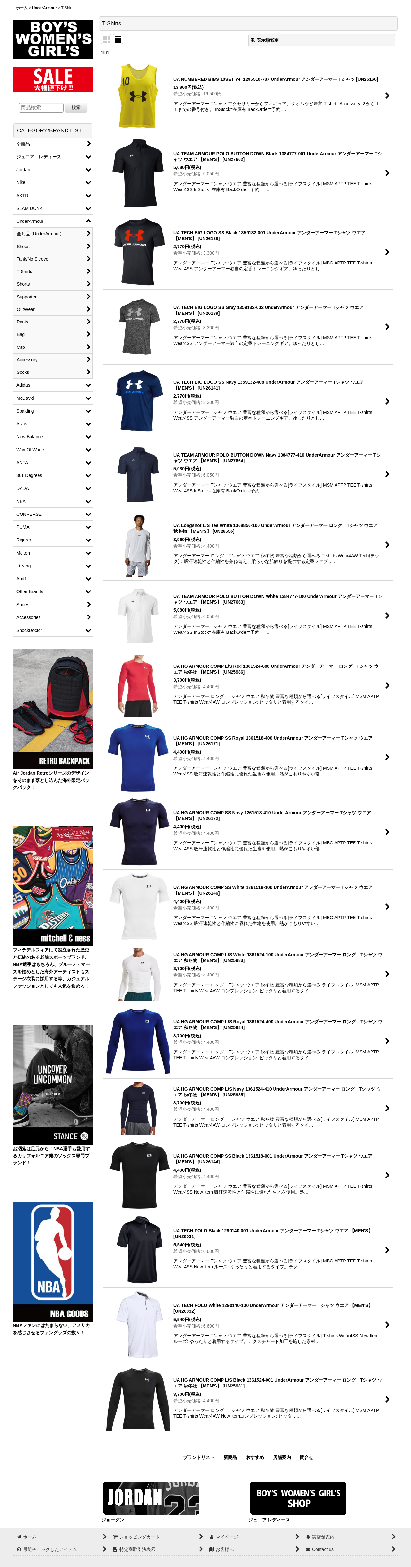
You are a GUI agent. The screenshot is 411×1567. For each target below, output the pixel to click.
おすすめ (255, 1457)
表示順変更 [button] (265, 40)
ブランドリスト (198, 1457)
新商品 (230, 1457)
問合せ (306, 1457)
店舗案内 (282, 1457)
